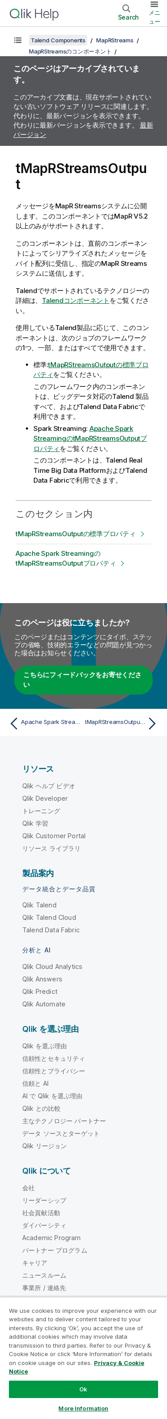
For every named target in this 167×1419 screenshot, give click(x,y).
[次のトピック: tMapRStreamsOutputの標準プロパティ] (122, 723)
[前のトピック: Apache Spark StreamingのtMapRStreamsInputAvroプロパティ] (44, 723)
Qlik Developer (45, 798)
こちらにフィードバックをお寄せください (82, 679)
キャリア (35, 1262)
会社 (28, 1187)
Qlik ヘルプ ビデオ (48, 786)
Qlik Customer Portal (54, 836)
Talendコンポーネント (76, 300)
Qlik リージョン (44, 1146)
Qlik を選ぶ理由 (44, 1046)
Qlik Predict (39, 991)
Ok (83, 1389)
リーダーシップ (44, 1200)
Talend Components (58, 40)
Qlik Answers (42, 979)
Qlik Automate (43, 1004)
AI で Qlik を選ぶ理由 (52, 1096)
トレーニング (41, 811)
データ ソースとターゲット (61, 1133)
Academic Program (51, 1237)
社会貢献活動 (41, 1212)
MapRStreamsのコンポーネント (70, 51)
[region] (83, 1358)
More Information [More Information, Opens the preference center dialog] (83, 1408)
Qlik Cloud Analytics (52, 966)
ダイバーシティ (44, 1225)
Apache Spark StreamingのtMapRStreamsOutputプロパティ (90, 438)
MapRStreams (114, 40)
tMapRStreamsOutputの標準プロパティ (76, 534)
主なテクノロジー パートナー (64, 1121)
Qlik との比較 (41, 1108)
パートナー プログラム (54, 1250)
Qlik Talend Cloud (49, 917)
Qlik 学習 (35, 823)
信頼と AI (35, 1083)
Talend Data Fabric (51, 930)
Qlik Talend (39, 905)
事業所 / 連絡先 (44, 1287)
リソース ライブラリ (51, 848)
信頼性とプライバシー (54, 1071)
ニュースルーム (44, 1275)
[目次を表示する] (17, 40)
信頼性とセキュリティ (54, 1058)
